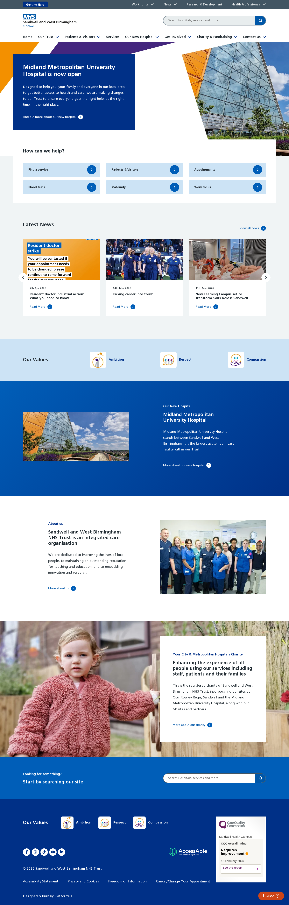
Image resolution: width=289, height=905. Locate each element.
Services (112, 37)
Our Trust (45, 37)
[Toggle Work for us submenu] (152, 4)
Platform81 (63, 891)
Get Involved (175, 37)
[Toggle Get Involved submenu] (189, 36)
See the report (237, 864)
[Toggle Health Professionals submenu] (264, 4)
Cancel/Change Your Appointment (183, 876)
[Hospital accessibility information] (188, 847)
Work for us (140, 4)
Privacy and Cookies (83, 876)
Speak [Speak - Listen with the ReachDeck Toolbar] (270, 896)
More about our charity (191, 719)
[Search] (260, 20)
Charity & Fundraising (214, 37)
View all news (248, 221)
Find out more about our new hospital (53, 117)
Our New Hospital (139, 37)
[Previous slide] (23, 272)
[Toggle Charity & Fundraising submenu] (235, 36)
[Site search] (209, 20)
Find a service (39, 169)
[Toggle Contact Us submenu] (264, 36)
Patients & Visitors (80, 37)
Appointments (205, 169)
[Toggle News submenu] (175, 4)
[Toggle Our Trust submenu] (57, 36)
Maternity (119, 187)
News (168, 4)
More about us (60, 583)
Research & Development (204, 4)
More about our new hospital (186, 460)
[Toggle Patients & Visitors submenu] (99, 36)
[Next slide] (266, 272)
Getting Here (35, 4)
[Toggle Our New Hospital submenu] (157, 36)
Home (27, 37)
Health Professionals (246, 4)
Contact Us (252, 37)
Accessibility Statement (40, 876)
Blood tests (37, 187)
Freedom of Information (127, 876)
